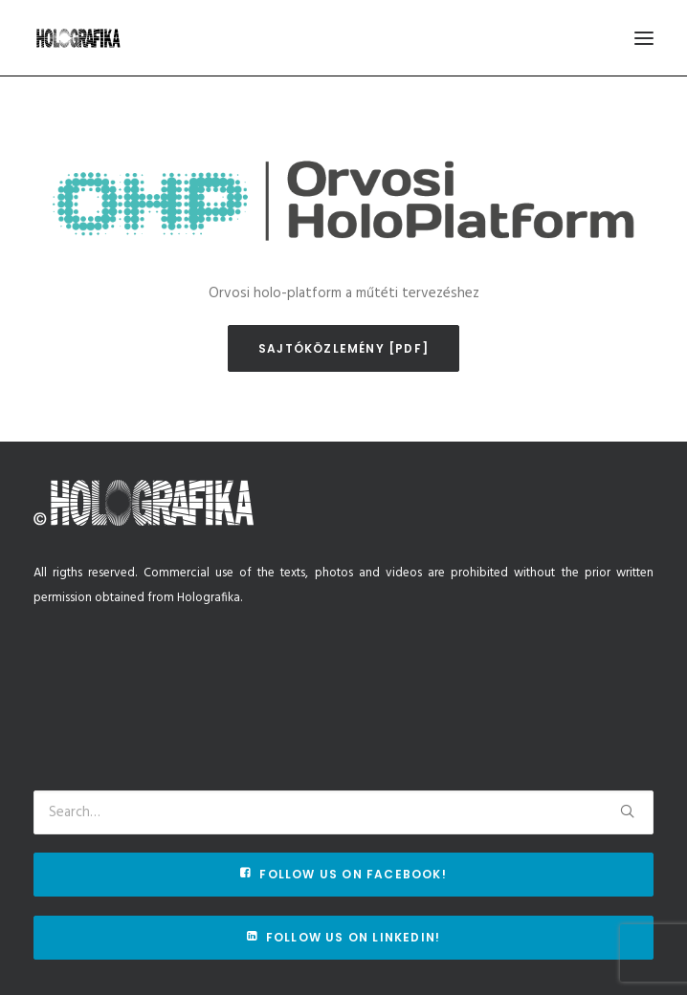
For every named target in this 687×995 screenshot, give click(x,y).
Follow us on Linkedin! (344, 937)
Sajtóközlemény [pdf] (343, 348)
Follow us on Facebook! (343, 874)
